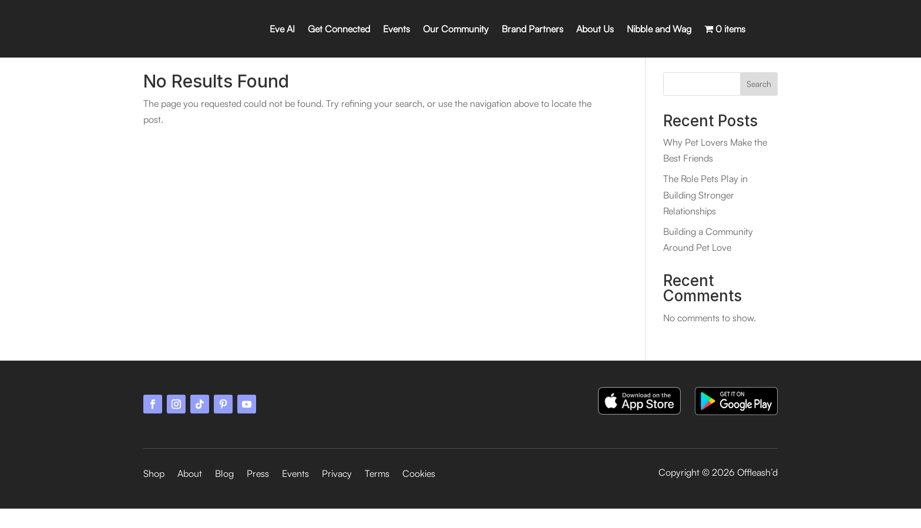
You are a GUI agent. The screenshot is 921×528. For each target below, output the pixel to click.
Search (759, 103)
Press (258, 494)
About (189, 494)
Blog (224, 494)
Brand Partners (532, 29)
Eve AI (282, 29)
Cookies (418, 494)
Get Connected (339, 29)
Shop (153, 494)
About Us (595, 29)
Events (396, 29)
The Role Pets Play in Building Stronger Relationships (705, 214)
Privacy (337, 494)
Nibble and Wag (659, 29)
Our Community (456, 29)
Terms (377, 494)
